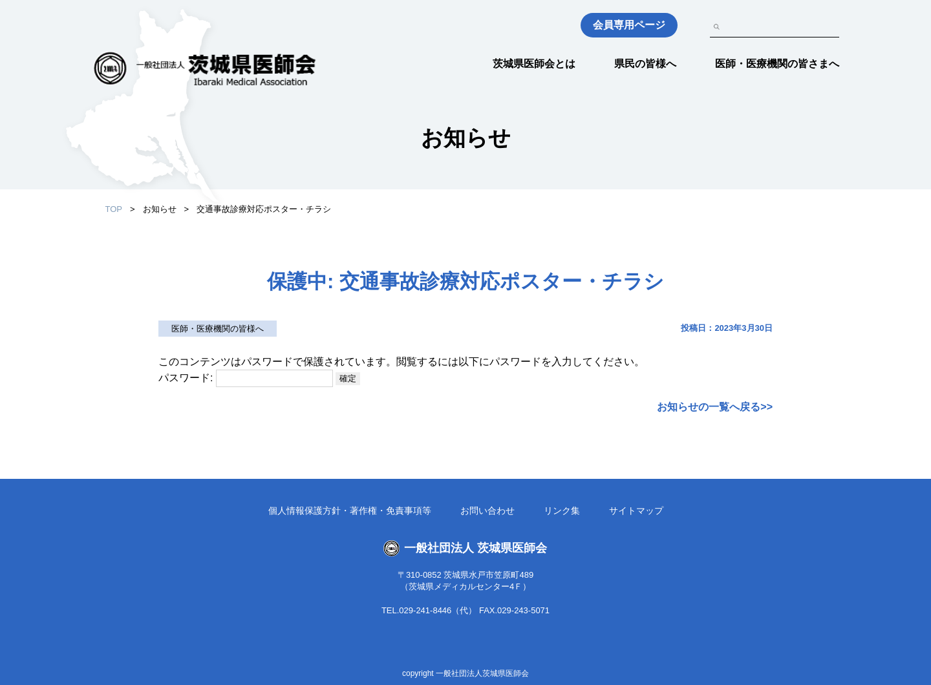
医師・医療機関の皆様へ (217, 328)
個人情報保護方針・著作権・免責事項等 (349, 510)
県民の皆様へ (645, 63)
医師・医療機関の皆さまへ (777, 63)
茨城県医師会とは (534, 63)
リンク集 (562, 510)
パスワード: (245, 377)
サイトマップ (636, 510)
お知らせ (160, 209)
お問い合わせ (487, 510)
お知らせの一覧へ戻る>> (715, 406)
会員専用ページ (629, 24)
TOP (114, 209)
